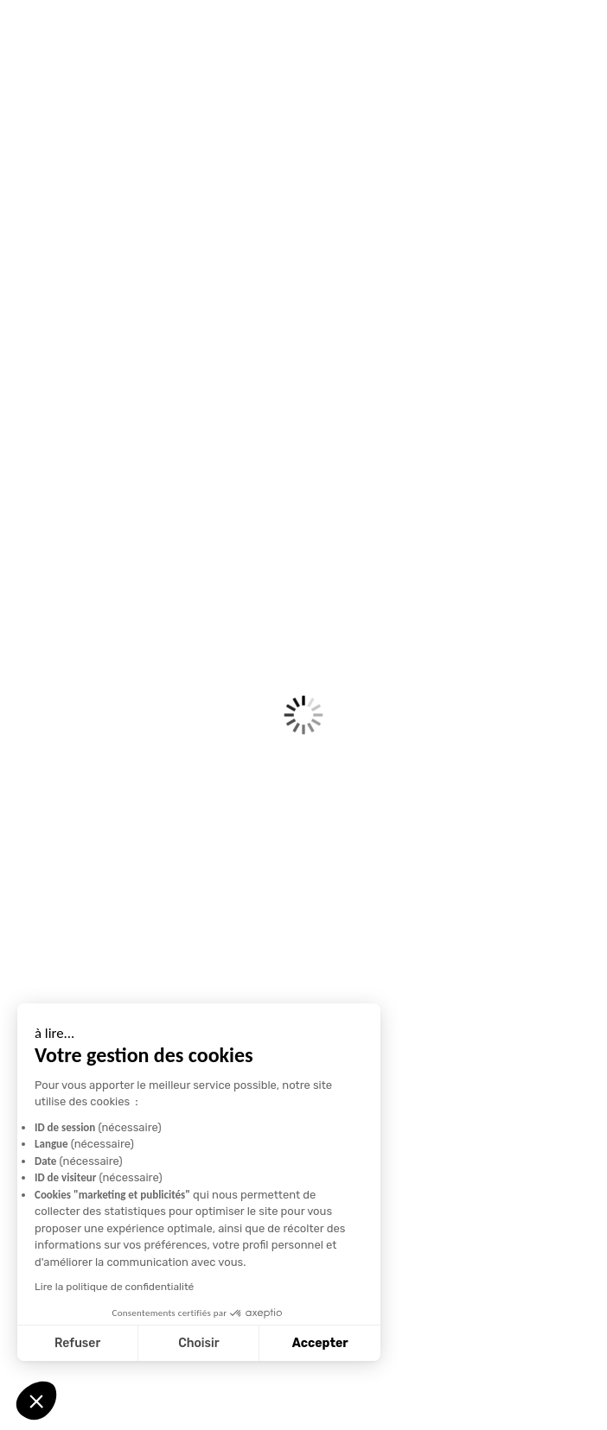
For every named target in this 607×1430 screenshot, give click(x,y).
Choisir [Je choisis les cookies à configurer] (119, 1343)
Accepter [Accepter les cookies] (241, 1343)
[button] (36, 1400)
